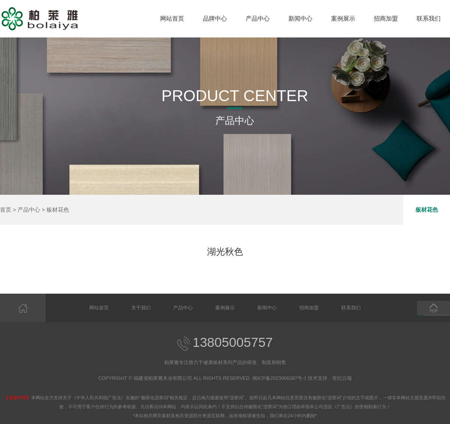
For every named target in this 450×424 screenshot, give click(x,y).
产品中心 (258, 18)
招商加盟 (386, 18)
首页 (5, 209)
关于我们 (141, 308)
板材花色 (57, 209)
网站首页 (172, 18)
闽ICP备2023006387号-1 (279, 378)
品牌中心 (215, 18)
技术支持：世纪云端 (330, 378)
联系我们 (429, 18)
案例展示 (343, 18)
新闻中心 (300, 18)
